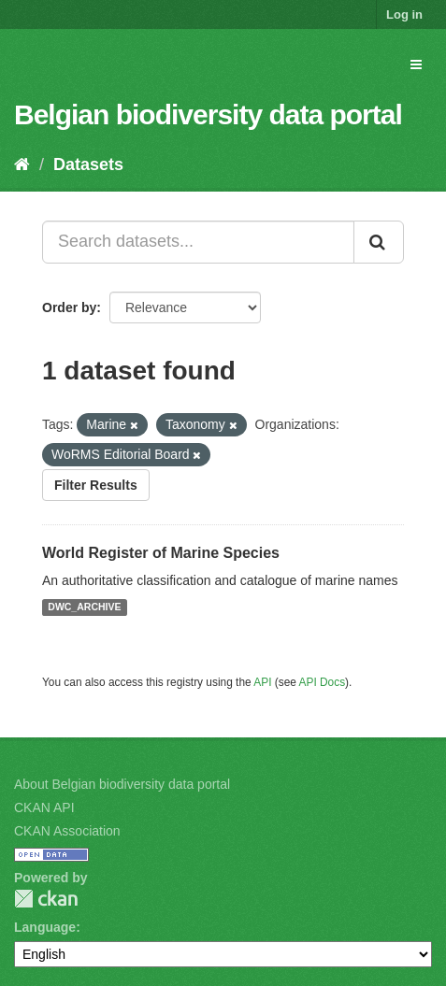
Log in (404, 14)
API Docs (322, 682)
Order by (69, 307)
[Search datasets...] (198, 242)
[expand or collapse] (416, 64)
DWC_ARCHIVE (84, 607)
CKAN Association (67, 830)
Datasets (88, 164)
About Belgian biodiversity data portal (122, 784)
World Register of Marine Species (161, 553)
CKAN (46, 898)
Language (45, 927)
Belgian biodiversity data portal (208, 114)
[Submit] (378, 242)
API (262, 682)
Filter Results (95, 485)
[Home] (22, 164)
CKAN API (44, 807)
